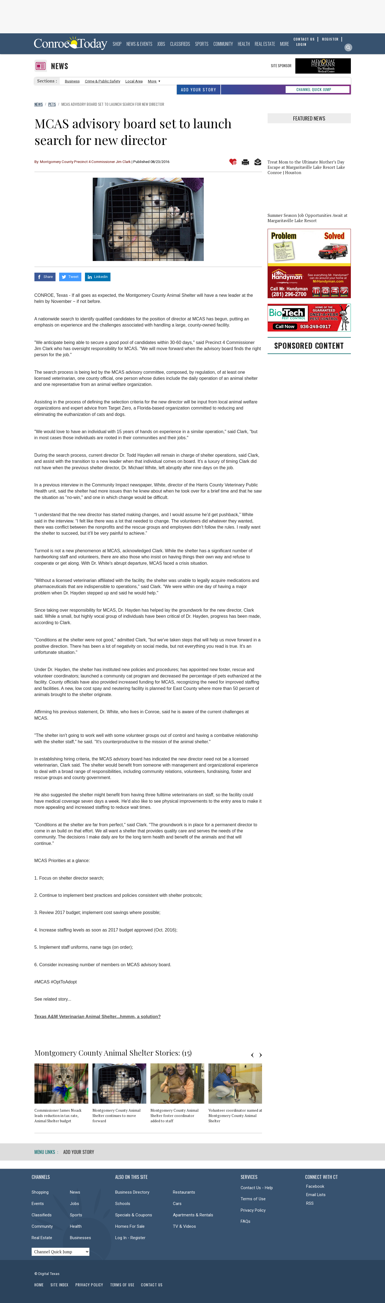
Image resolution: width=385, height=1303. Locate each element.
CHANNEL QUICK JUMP (313, 89)
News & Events (139, 44)
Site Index (60, 1284)
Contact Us (152, 1284)
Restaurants (184, 1192)
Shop (117, 44)
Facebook (315, 1186)
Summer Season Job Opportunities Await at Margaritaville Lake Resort (308, 218)
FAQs (245, 1221)
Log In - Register (130, 1237)
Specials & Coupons (133, 1214)
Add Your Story (198, 89)
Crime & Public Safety (102, 81)
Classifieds (180, 44)
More (284, 44)
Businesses (80, 1237)
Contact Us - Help (257, 1187)
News (59, 66)
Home (39, 1284)
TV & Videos (184, 1226)
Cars (177, 1203)
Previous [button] (252, 1055)
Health (244, 44)
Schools (122, 1203)
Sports (201, 44)
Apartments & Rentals (193, 1214)
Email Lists (316, 1194)
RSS (310, 1203)
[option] (63, 1095)
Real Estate (265, 44)
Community (223, 44)
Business (72, 81)
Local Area (134, 81)
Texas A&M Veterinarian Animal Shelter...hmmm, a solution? (97, 1016)
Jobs (161, 44)
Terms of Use (253, 1198)
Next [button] (260, 1055)
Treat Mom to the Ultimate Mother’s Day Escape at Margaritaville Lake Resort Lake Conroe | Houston (306, 167)
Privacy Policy (253, 1210)
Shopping (40, 1192)
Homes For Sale (130, 1226)
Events (38, 1203)
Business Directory (132, 1192)
